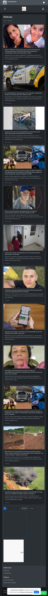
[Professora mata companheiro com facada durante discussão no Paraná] (24, 245)
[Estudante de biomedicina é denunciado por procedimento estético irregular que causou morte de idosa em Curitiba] (24, 365)
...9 (19, 508)
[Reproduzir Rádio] (44, 3)
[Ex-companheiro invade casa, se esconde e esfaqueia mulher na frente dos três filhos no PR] (24, 85)
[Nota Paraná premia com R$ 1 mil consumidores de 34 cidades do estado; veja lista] (24, 324)
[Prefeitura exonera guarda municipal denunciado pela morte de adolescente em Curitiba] (24, 284)
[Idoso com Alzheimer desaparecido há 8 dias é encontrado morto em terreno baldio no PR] (24, 205)
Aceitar (36, 592)
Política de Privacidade (9, 582)
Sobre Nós (6, 570)
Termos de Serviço (8, 580)
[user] (43, 8)
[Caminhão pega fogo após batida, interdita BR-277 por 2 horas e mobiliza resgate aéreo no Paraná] (24, 485)
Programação (7, 573)
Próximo (31, 508)
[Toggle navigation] (5, 8)
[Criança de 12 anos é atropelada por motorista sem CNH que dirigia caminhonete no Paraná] (24, 125)
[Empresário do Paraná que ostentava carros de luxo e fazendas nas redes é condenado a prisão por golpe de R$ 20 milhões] (24, 405)
